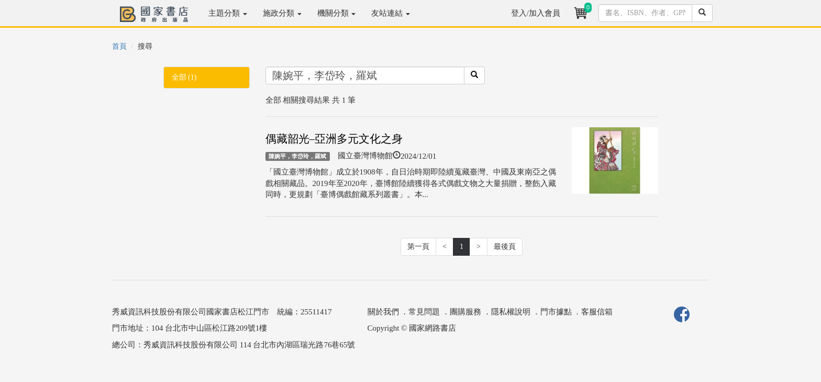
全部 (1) (184, 77)
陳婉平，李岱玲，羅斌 (297, 156)
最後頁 (505, 246)
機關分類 (336, 13)
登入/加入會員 (535, 13)
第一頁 (418, 246)
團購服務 (465, 312)
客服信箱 (597, 312)
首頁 (119, 46)
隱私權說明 (510, 312)
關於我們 (383, 312)
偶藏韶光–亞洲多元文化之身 (334, 139)
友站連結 (390, 13)
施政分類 (282, 13)
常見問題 (424, 312)
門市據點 (556, 312)
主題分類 (227, 13)
